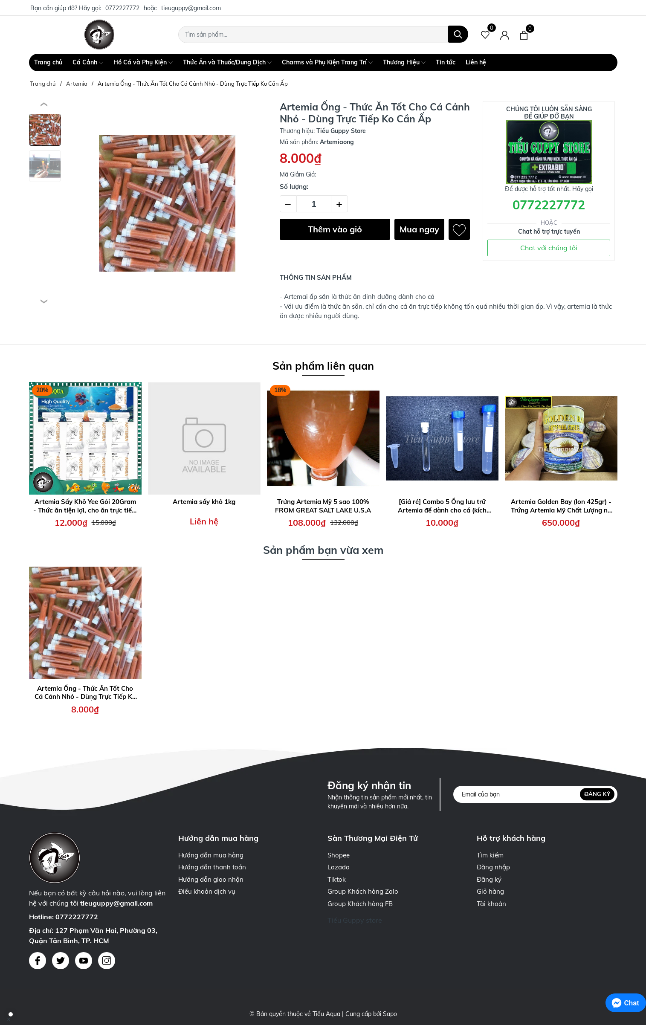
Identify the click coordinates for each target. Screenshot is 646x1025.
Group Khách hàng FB (360, 904)
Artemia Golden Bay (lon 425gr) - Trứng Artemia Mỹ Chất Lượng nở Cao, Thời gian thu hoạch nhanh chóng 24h (561, 506)
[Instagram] (106, 960)
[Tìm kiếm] (458, 34)
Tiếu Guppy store (354, 920)
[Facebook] (37, 960)
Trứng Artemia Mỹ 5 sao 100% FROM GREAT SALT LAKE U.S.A (323, 506)
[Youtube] (83, 960)
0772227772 (122, 8)
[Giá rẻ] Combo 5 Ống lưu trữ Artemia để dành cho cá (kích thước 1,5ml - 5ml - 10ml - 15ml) (442, 506)
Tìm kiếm (490, 855)
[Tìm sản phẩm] (323, 34)
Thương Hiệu (404, 62)
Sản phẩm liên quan (323, 365)
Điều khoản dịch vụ (206, 891)
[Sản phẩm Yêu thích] (485, 34)
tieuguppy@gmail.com (191, 8)
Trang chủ (48, 62)
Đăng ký (597, 793)
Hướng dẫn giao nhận (210, 879)
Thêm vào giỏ (335, 229)
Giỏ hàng (490, 891)
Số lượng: (294, 186)
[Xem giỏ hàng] (523, 34)
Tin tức (445, 62)
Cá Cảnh (87, 62)
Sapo (390, 1014)
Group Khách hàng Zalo (362, 891)
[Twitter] (60, 960)
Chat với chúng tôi (548, 247)
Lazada (338, 867)
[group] (167, 203)
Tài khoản (491, 904)
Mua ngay (419, 229)
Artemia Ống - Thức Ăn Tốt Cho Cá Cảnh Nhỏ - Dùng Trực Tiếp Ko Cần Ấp (85, 692)
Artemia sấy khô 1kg (204, 502)
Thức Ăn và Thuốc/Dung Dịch (227, 62)
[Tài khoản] (504, 34)
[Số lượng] (314, 203)
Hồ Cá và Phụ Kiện (143, 62)
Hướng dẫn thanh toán (212, 867)
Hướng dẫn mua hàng (210, 855)
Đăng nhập (493, 867)
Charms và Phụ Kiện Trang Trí (327, 62)
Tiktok (336, 879)
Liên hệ (476, 62)
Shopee (338, 855)
